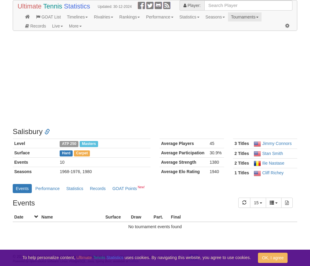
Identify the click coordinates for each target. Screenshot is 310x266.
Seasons (215, 17)
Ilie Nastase (273, 163)
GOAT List (48, 17)
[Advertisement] (155, 79)
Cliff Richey (273, 172)
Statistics (190, 17)
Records (35, 26)
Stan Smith (272, 153)
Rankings (129, 17)
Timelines (77, 17)
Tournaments (245, 17)
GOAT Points (128, 188)
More (75, 26)
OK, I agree (273, 257)
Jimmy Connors (277, 143)
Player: (192, 5)
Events (22, 188)
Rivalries (103, 17)
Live (57, 26)
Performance (159, 17)
